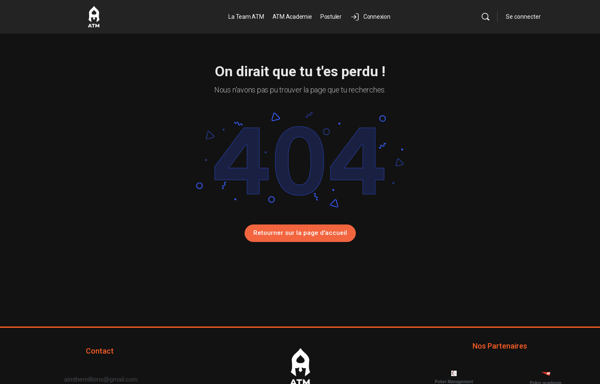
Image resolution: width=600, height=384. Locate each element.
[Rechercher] (485, 17)
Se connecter (523, 16)
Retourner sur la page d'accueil (300, 233)
